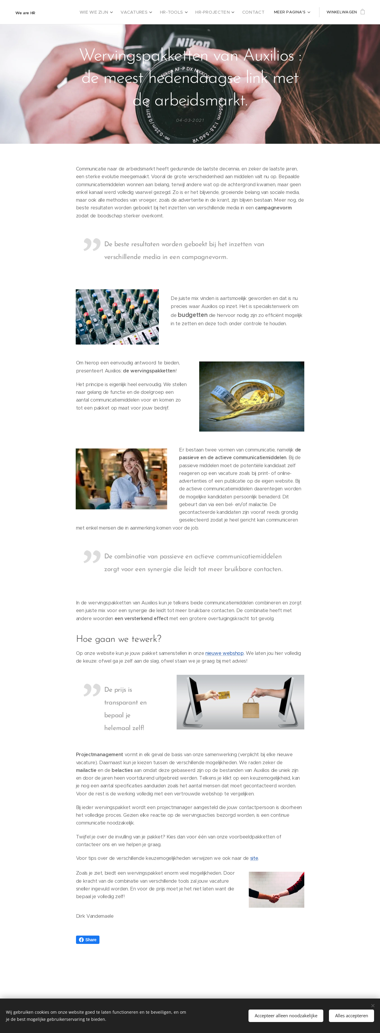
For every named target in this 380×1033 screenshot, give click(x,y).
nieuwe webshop (224, 653)
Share (87, 939)
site (254, 858)
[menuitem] (114, 12)
